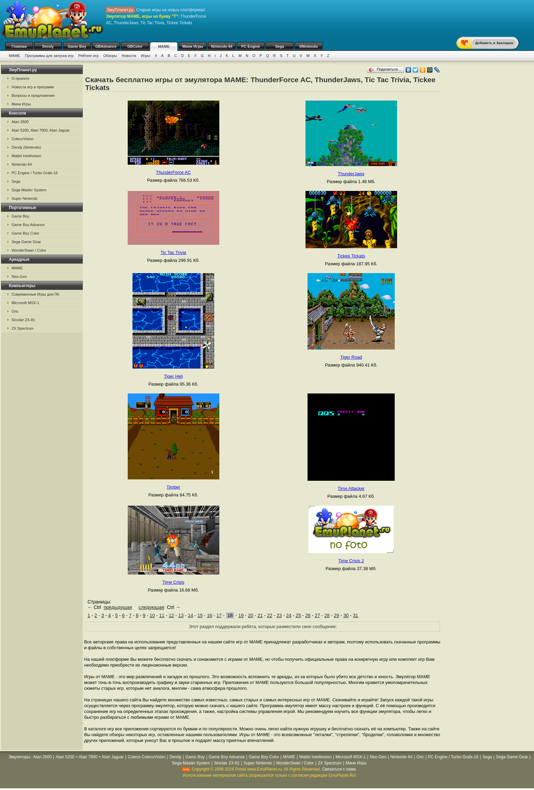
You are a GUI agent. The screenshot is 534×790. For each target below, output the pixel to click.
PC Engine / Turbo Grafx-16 (35, 173)
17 (219, 615)
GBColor (134, 46)
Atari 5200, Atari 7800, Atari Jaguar (41, 130)
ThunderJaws (351, 173)
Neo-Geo (19, 276)
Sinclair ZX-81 (23, 320)
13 (181, 615)
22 (269, 615)
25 (298, 615)
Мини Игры (193, 46)
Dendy (48, 46)
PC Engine (250, 46)
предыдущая (118, 607)
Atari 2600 (20, 122)
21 (260, 615)
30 (346, 615)
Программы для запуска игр (49, 56)
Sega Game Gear (26, 242)
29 (336, 615)
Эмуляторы (19, 757)
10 (152, 615)
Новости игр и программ (33, 87)
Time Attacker (351, 488)
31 (355, 615)
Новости (129, 56)
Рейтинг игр (88, 56)
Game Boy (77, 46)
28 (327, 615)
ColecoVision (22, 139)
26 (308, 615)
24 (289, 615)
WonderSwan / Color (29, 250)
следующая (151, 607)
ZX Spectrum (22, 328)
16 (209, 615)
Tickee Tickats (351, 255)
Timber (173, 487)
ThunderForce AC (173, 172)
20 (250, 615)
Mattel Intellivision (26, 156)
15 (200, 615)
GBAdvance (105, 46)
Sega (279, 46)
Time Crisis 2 (351, 560)
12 (171, 615)
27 (317, 615)
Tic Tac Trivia (173, 252)
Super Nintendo (24, 198)
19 (241, 615)
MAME (164, 46)
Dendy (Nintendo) (26, 147)
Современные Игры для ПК (35, 294)
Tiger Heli (173, 376)
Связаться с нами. (339, 769)
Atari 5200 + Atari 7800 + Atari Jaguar (90, 757)
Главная (19, 46)
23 (279, 615)
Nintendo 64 (222, 46)
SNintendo (308, 46)
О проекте (20, 78)
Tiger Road (351, 357)
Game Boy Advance (28, 225)
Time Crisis (173, 582)
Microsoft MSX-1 (25, 303)
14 (190, 615)
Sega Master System (29, 190)
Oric (15, 311)
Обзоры (110, 56)
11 (161, 615)
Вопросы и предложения (33, 95)
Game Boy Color (25, 233)
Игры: (146, 56)
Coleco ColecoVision (147, 757)
